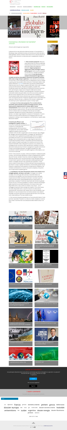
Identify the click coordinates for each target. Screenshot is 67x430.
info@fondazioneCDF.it (48, 425)
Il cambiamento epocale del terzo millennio (46, 303)
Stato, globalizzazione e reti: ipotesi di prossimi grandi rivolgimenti (19, 304)
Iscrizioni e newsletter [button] (28, 6)
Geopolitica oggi (37, 6)
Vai (21, 13)
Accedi (33, 378)
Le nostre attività (26, 13)
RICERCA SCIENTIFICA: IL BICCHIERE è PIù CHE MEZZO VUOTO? (52, 53)
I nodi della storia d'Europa (15, 10)
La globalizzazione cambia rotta (17, 362)
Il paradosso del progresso (16, 342)
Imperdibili (40, 13)
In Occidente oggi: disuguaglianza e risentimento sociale (44, 343)
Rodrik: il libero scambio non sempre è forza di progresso (45, 226)
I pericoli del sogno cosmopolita (43, 264)
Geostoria (43, 6)
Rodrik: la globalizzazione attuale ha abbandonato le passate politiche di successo (44, 246)
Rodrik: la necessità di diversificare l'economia (18, 245)
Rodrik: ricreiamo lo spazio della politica (19, 264)
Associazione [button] (13, 6)
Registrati (33, 386)
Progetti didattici (33, 13)
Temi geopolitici (50, 6)
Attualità (32, 10)
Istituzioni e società (25, 10)
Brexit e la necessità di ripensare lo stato (45, 323)
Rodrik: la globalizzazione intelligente (19, 225)
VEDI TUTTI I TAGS (33, 416)
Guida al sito (19, 6)
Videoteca (44, 13)
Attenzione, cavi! (39, 362)
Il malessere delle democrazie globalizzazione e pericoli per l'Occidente (19, 323)
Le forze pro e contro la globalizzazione (19, 284)
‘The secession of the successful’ (43, 284)
